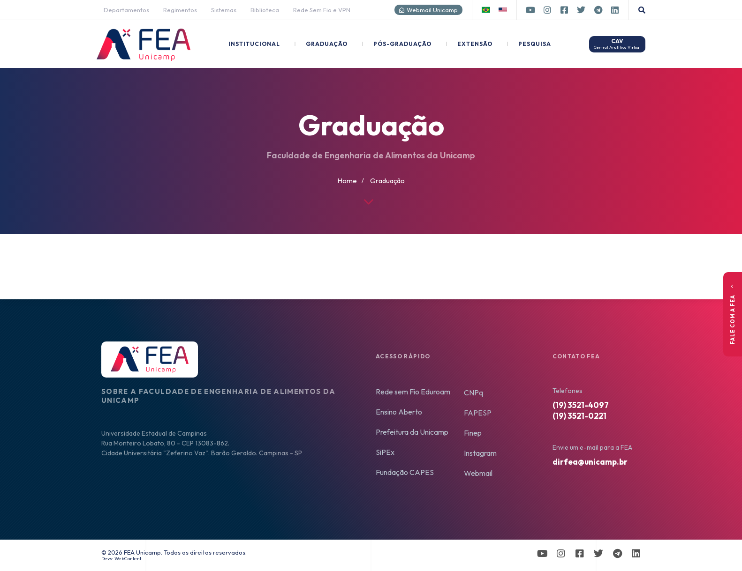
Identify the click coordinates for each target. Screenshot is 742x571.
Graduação (321, 44)
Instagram (480, 453)
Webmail (478, 473)
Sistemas (223, 10)
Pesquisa (529, 44)
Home (347, 180)
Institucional (254, 43)
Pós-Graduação (397, 44)
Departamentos (126, 10)
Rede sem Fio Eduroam (413, 391)
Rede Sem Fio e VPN (321, 10)
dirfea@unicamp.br (590, 462)
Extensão (469, 44)
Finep (473, 433)
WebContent (127, 559)
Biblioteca (264, 10)
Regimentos (180, 10)
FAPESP (478, 412)
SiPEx (385, 452)
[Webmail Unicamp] (401, 10)
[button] (641, 10)
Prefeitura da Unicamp (412, 432)
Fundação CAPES (405, 472)
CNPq (473, 392)
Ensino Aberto (399, 411)
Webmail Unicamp (432, 10)
